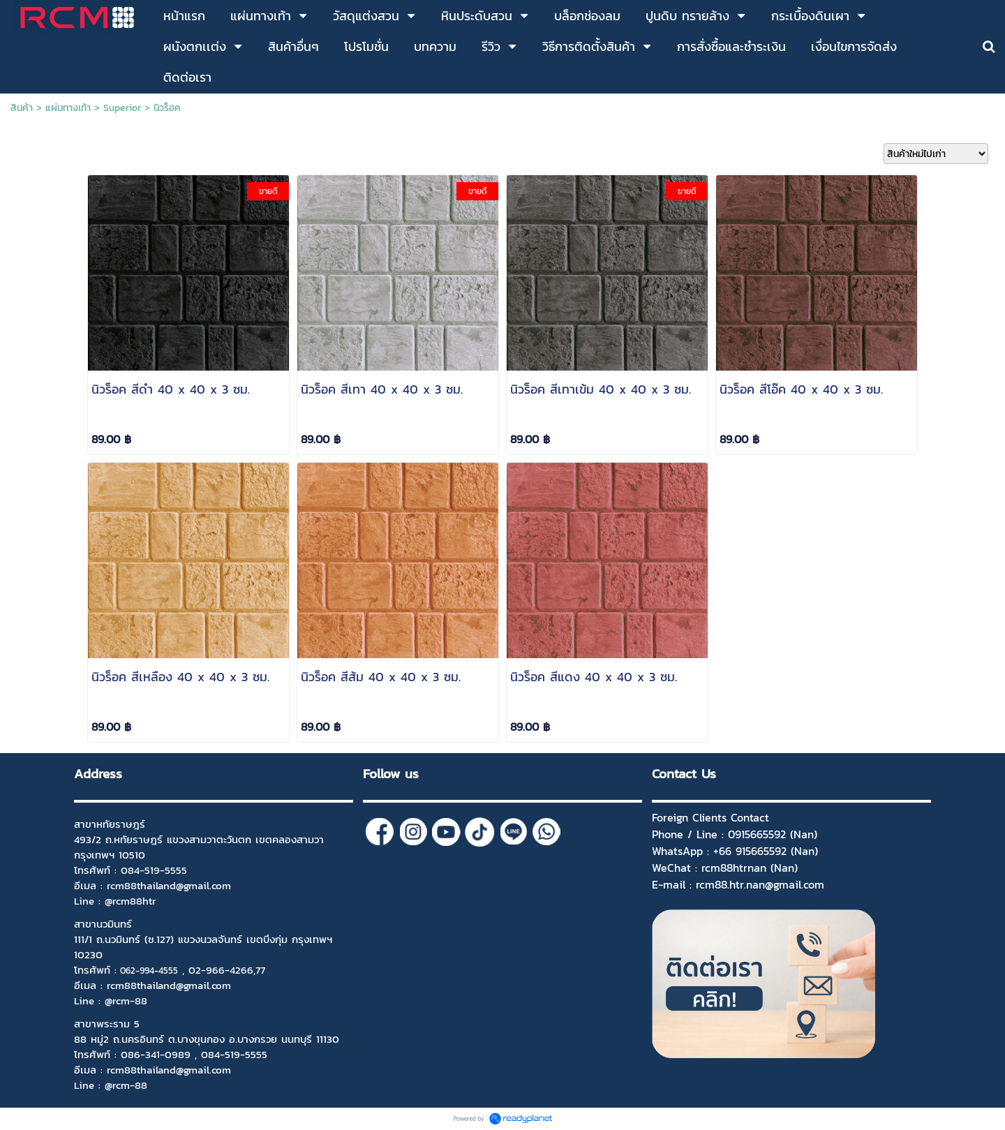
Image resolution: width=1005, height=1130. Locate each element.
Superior (122, 108)
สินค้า (21, 108)
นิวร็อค (167, 108)
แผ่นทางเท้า (68, 108)
